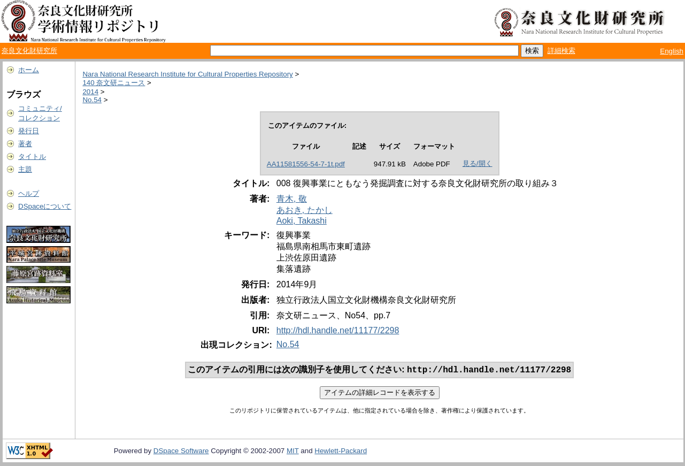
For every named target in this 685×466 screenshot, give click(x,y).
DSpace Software (181, 452)
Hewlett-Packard (340, 452)
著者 (25, 144)
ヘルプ (28, 193)
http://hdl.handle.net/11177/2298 (337, 330)
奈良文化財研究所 (29, 51)
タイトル (32, 156)
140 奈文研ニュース (113, 83)
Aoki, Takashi (301, 220)
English (671, 51)
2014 (90, 92)
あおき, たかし (304, 210)
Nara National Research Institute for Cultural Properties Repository (187, 74)
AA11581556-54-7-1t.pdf (306, 164)
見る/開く (477, 163)
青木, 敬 (291, 198)
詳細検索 (561, 51)
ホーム (28, 70)
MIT (293, 452)
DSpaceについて (44, 206)
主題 (25, 169)
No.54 (92, 100)
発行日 (28, 131)
